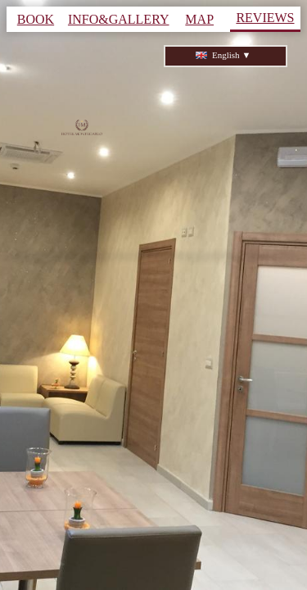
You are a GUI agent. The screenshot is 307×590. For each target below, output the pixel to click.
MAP (199, 19)
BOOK (35, 19)
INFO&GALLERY (118, 19)
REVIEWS (265, 18)
